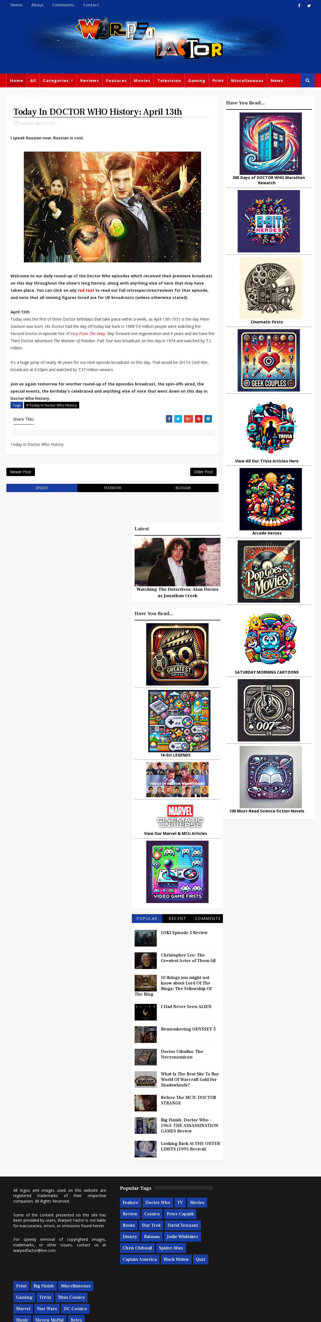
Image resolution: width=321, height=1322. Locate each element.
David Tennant (132, 1245)
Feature (125, 1211)
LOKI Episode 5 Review (184, 941)
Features (116, 80)
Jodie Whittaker (133, 1257)
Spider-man (129, 1268)
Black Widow (130, 1279)
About (37, 4)
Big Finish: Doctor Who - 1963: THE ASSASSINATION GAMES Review (189, 1134)
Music (225, 1235)
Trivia (248, 1213)
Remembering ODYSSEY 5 (188, 1037)
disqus (41, 496)
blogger (177, 496)
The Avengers (233, 1281)
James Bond (231, 1247)
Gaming (197, 80)
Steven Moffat (252, 1235)
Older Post (196, 480)
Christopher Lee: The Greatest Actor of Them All (188, 966)
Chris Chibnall (170, 1257)
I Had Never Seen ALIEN (186, 1015)
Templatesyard (67, 1313)
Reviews (89, 80)
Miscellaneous (247, 80)
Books (157, 1234)
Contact (91, 4)
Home (16, 4)
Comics (168, 1223)
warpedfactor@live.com (34, 1264)
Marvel (226, 1224)
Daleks (286, 1247)
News (277, 80)
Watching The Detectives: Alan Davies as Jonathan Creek (178, 601)
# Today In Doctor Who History (51, 412)
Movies (142, 80)
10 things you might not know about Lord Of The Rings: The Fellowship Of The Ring (173, 994)
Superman (261, 1269)
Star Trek (179, 1234)
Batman (184, 1245)
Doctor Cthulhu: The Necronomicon (182, 1062)
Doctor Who (24, 94)
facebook (109, 496)
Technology (231, 1269)
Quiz (154, 1279)
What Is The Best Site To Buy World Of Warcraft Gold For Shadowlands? (190, 1088)
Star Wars (250, 1224)
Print (218, 80)
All (33, 80)
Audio (291, 1258)
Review (146, 1223)
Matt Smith (262, 1247)
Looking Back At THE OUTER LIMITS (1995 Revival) (190, 1154)
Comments (63, 4)
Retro (279, 1235)
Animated (229, 1258)
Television (169, 80)
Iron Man (289, 1269)
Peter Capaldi (130, 1234)
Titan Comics (274, 1213)
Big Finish (246, 1201)
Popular (147, 927)
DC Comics (278, 1224)
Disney (162, 1245)
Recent (177, 927)
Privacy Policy (97, 1313)
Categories (56, 80)
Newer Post (20, 480)
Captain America (165, 1268)
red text (106, 290)
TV (175, 1211)
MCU (273, 1258)
